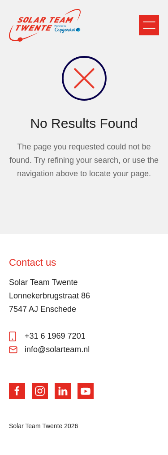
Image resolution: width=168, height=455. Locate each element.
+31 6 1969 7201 (55, 336)
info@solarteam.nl (57, 349)
